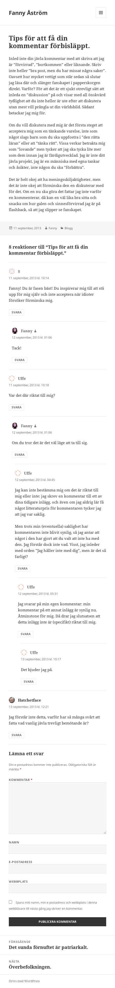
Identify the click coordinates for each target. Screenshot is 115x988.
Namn (14, 842)
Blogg (69, 228)
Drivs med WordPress (24, 981)
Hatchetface (29, 700)
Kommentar (21, 780)
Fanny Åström (28, 12)
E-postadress (21, 862)
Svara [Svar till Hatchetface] (16, 735)
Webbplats (18, 881)
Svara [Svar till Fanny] (19, 360)
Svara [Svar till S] (16, 312)
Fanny (53, 228)
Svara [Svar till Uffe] (16, 407)
